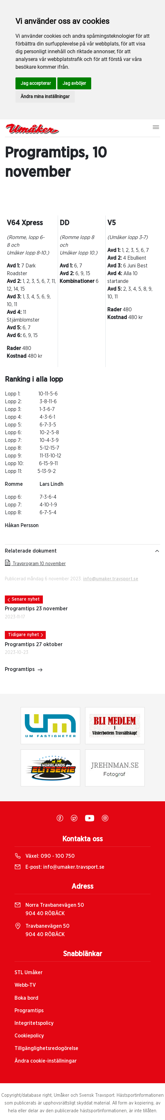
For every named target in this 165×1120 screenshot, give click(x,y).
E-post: (59, 867)
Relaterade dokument (82, 551)
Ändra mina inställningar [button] (45, 96)
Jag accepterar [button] (36, 83)
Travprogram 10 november (35, 564)
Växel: (45, 856)
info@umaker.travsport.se (110, 579)
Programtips (24, 670)
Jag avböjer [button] (74, 83)
